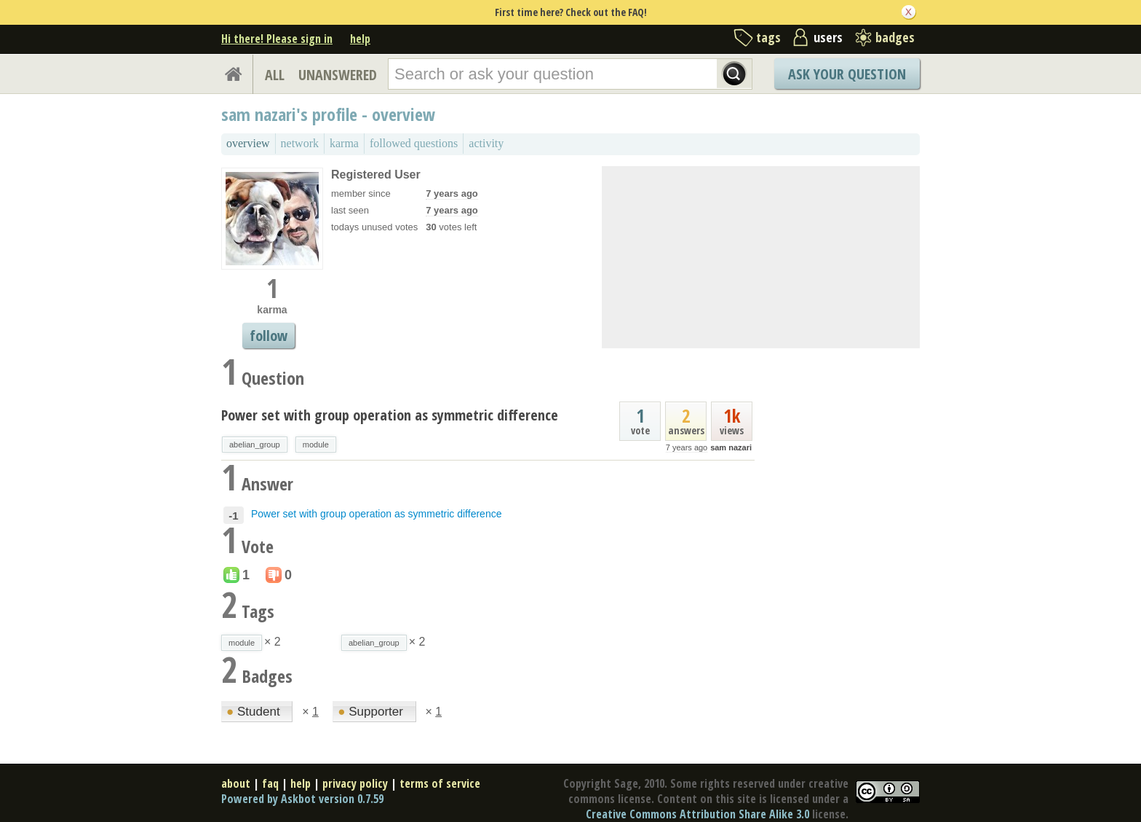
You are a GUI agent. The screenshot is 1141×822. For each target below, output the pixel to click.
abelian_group (254, 444)
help (360, 39)
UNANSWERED (337, 75)
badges (895, 37)
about (235, 783)
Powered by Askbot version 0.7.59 (302, 799)
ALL (275, 75)
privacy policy (355, 783)
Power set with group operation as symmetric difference (389, 415)
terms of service (439, 783)
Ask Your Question (847, 74)
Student (254, 712)
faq (270, 783)
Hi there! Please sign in (277, 39)
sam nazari (731, 447)
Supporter (372, 712)
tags (768, 37)
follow (268, 335)
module (316, 444)
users (828, 37)
